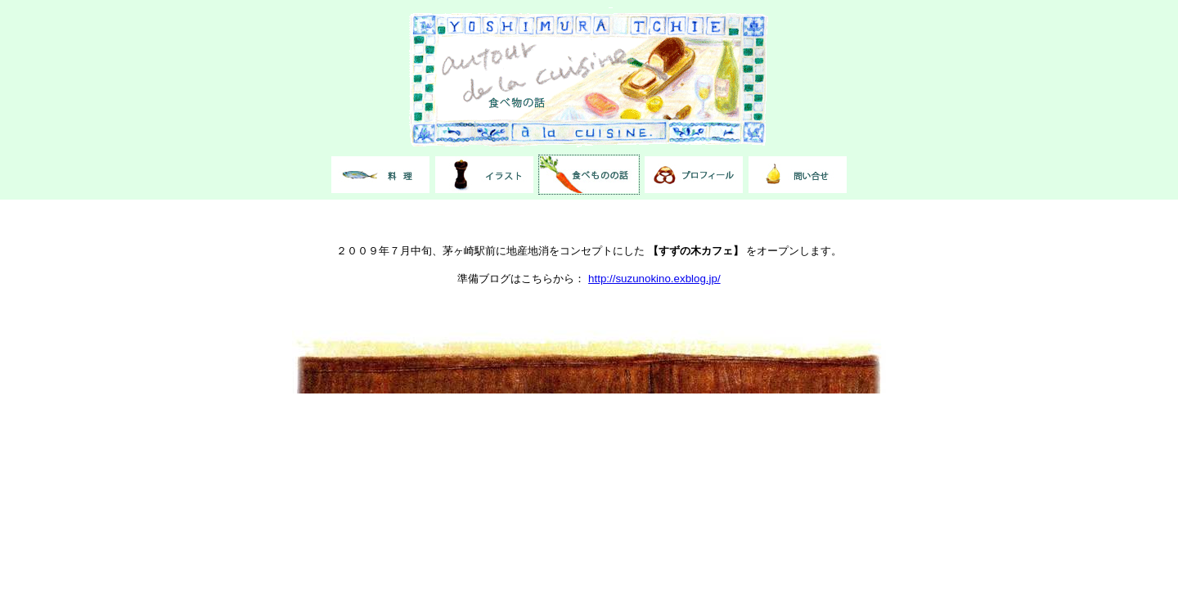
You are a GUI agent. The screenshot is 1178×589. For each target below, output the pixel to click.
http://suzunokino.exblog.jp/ (654, 278)
